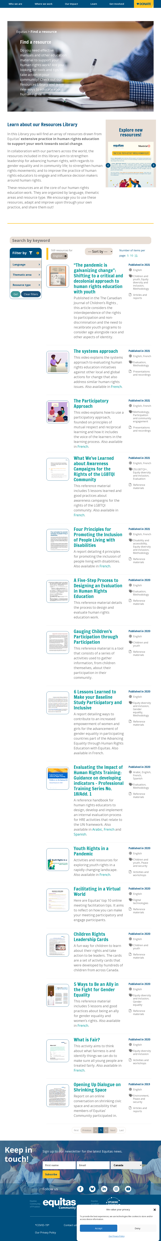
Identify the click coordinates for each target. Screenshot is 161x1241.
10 (131, 255)
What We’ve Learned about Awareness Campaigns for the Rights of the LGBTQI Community (94, 469)
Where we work (44, 3)
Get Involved (116, 3)
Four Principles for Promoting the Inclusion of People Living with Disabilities (98, 537)
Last (121, 1130)
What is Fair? (87, 1039)
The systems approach (96, 351)
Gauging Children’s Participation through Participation (96, 636)
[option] (131, 164)
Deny (137, 1228)
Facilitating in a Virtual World (97, 891)
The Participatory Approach (91, 403)
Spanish (80, 834)
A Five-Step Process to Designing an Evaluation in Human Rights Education (98, 588)
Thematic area (22, 274)
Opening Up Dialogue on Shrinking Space (97, 1087)
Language (19, 264)
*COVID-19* (42, 1225)
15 (136, 255)
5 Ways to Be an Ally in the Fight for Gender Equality (96, 989)
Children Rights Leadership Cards (91, 937)
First (76, 1130)
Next (112, 1130)
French (116, 386)
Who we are (15, 3)
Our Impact (71, 3)
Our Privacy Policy (117, 1236)
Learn (94, 3)
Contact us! (70, 1225)
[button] (154, 1209)
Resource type (22, 285)
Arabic (97, 829)
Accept (98, 1228)
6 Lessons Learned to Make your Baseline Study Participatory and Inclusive (98, 699)
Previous (86, 1130)
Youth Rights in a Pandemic (91, 851)
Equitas (21, 32)
